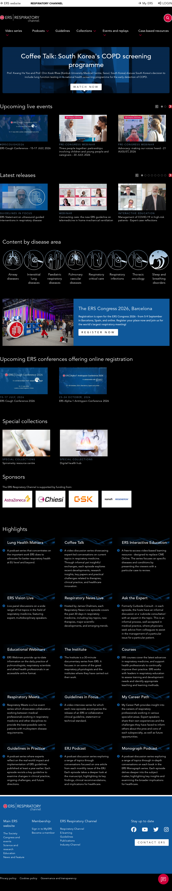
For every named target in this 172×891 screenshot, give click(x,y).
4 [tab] (91, 90)
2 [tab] (84, 90)
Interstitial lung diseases (33, 279)
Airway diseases (13, 276)
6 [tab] (158, 175)
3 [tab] (87, 90)
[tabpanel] (27, 132)
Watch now (123, 87)
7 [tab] (162, 175)
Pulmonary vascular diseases (76, 279)
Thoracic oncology (138, 276)
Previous (156, 106)
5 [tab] (155, 175)
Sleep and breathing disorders (159, 279)
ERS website (12, 3)
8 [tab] (165, 175)
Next (170, 106)
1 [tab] (81, 90)
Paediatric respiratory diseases (54, 279)
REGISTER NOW (98, 332)
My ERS (147, 3)
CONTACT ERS (152, 842)
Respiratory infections (117, 276)
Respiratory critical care (96, 276)
